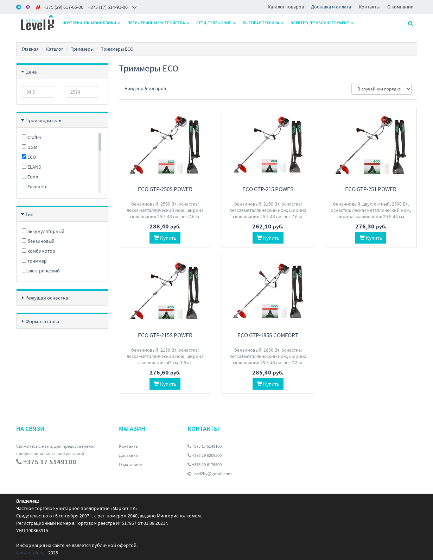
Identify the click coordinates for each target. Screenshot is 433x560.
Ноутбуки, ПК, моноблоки (91, 22)
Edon (30, 177)
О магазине (130, 464)
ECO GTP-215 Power (268, 189)
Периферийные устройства (158, 22)
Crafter (32, 137)
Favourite (34, 186)
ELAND (32, 167)
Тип (29, 214)
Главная (30, 49)
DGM (29, 147)
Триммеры (82, 49)
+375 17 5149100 (204, 446)
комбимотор (38, 251)
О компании (400, 7)
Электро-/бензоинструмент (322, 22)
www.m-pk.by (30, 552)
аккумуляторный (43, 231)
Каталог (54, 49)
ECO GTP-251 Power (370, 189)
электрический (41, 271)
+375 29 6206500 (204, 455)
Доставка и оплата (331, 7)
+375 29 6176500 (204, 464)
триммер (34, 261)
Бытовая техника (263, 22)
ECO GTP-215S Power (165, 335)
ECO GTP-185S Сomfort (267, 335)
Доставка (128, 455)
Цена (31, 71)
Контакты (369, 7)
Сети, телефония (216, 22)
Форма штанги (42, 321)
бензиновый (38, 241)
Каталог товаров (286, 7)
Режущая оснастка (46, 297)
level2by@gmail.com (209, 474)
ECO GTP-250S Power (165, 189)
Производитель (43, 120)
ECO (29, 157)
